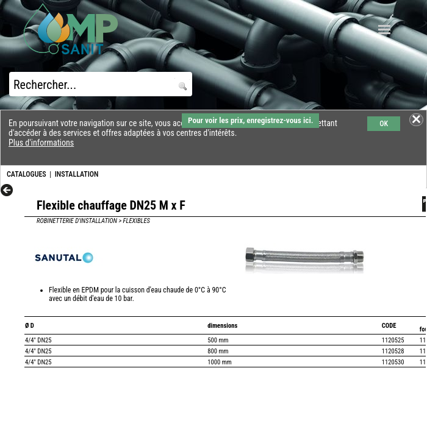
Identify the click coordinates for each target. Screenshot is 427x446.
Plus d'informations (41, 142)
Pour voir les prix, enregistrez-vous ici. (250, 120)
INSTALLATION (77, 174)
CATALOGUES (26, 174)
